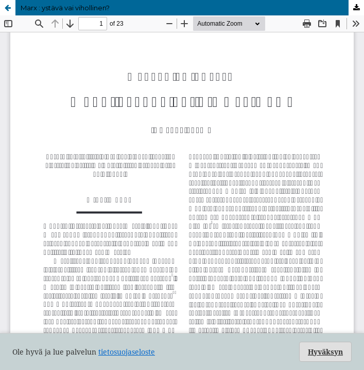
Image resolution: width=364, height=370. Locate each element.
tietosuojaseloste (126, 352)
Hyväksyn (325, 352)
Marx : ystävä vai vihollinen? (65, 8)
